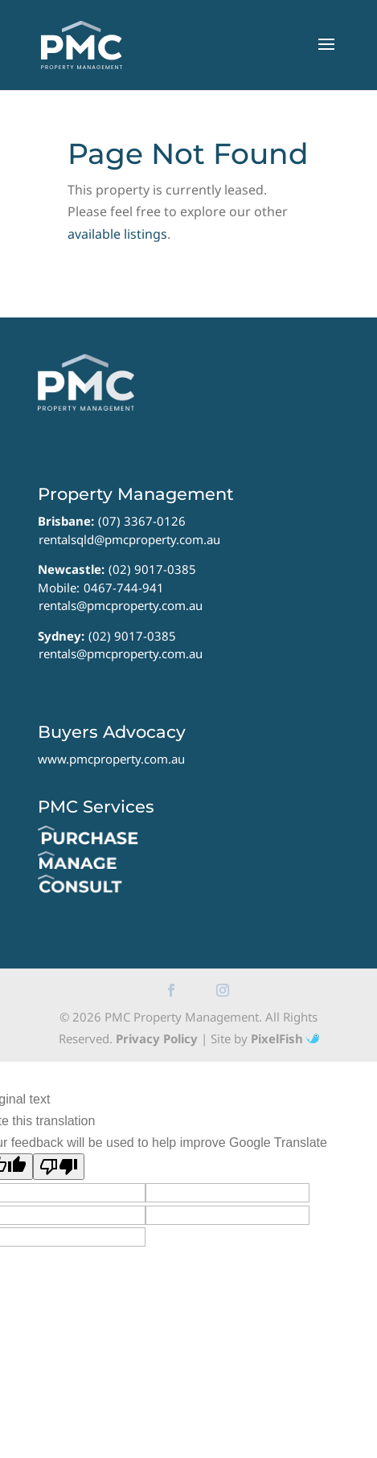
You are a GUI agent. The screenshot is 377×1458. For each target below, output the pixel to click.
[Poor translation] (58, 1166)
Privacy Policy (157, 1038)
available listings (117, 234)
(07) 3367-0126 (142, 521)
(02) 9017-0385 (152, 569)
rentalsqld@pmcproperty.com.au (129, 539)
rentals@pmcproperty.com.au (121, 605)
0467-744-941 (124, 588)
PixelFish (285, 1038)
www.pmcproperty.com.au (111, 759)
